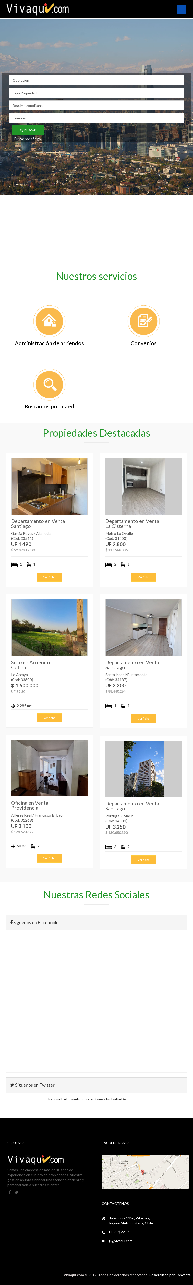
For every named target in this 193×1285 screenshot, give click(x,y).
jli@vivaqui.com (120, 1240)
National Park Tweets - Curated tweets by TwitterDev (87, 1099)
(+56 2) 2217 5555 (123, 1232)
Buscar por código (27, 139)
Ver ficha (49, 577)
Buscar (28, 130)
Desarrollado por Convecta (170, 1275)
